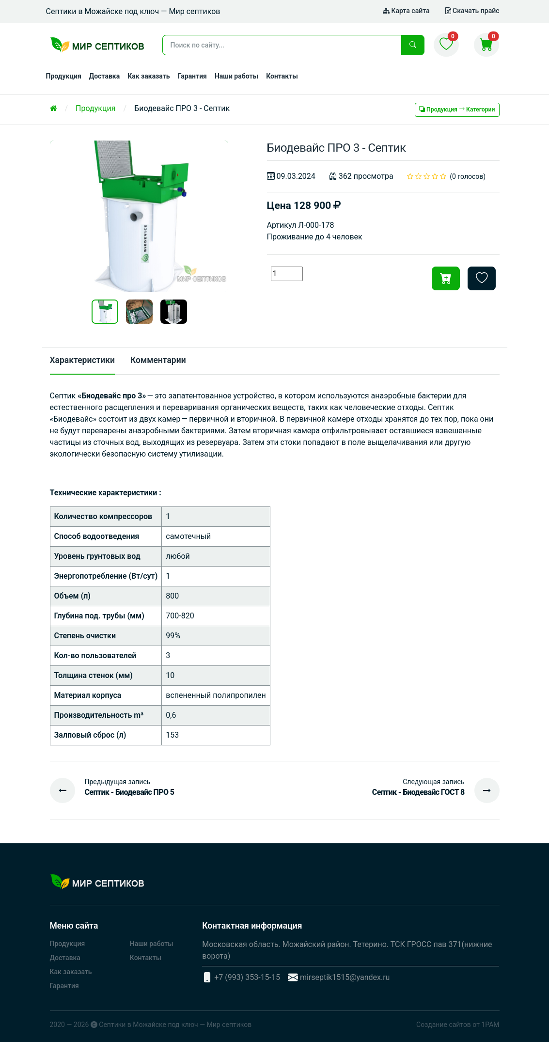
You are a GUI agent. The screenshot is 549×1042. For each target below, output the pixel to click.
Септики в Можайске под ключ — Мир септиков (175, 1024)
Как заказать (148, 76)
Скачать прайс (472, 11)
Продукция (63, 76)
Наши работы (236, 76)
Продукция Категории (457, 109)
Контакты (282, 76)
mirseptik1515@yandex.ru (345, 977)
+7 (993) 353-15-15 (247, 977)
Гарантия (192, 76)
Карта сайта (406, 11)
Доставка (104, 76)
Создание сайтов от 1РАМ (457, 1024)
